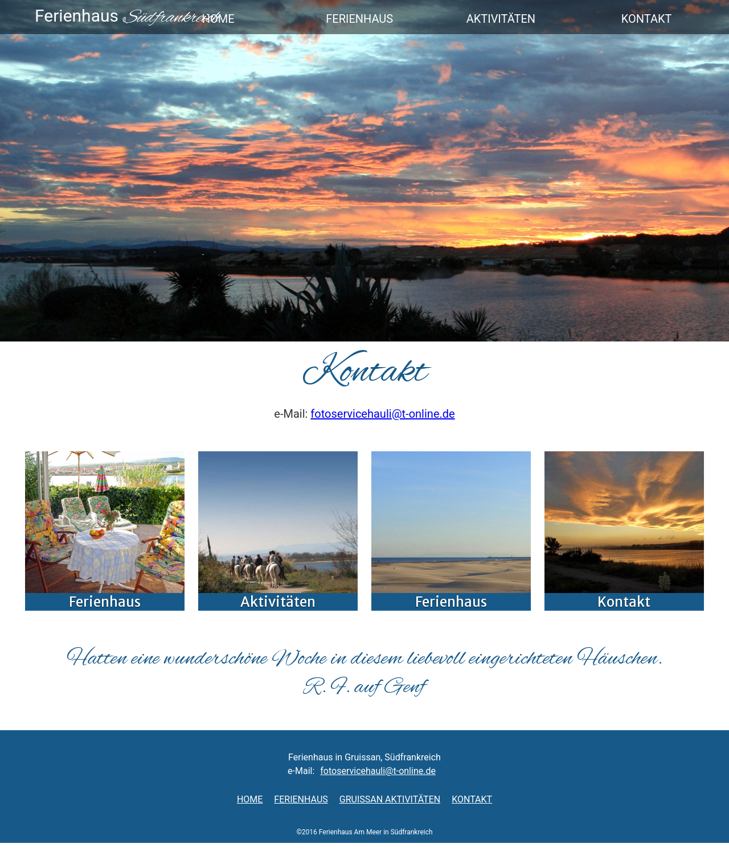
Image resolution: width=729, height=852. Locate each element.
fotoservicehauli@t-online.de (382, 414)
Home (250, 799)
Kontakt (472, 799)
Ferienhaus (300, 799)
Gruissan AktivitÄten (389, 799)
